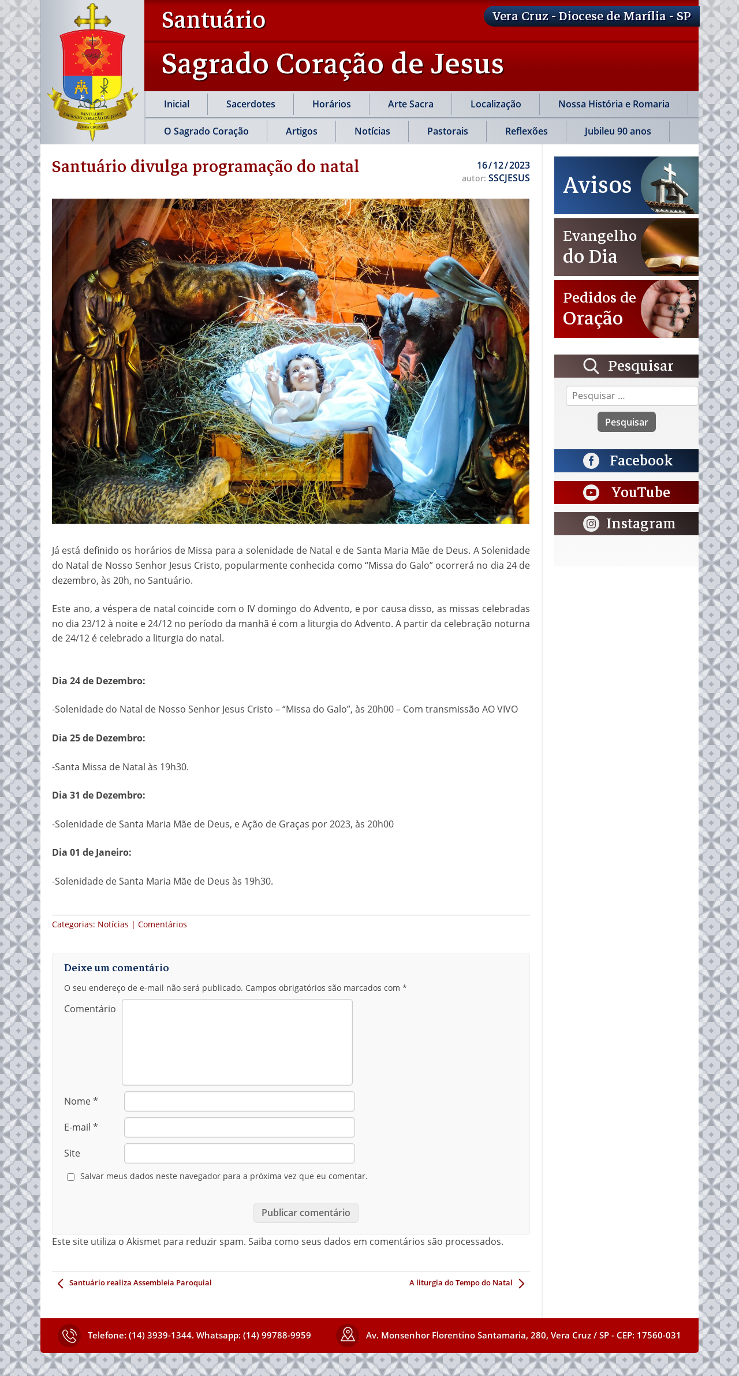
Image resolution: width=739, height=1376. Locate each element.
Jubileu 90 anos (618, 131)
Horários (331, 104)
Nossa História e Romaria (614, 104)
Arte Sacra (411, 104)
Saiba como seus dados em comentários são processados (374, 1241)
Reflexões (526, 131)
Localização (496, 104)
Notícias (372, 131)
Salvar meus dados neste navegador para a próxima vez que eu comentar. (224, 1176)
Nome (81, 1101)
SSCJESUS (509, 177)
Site (72, 1153)
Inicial (176, 104)
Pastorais (447, 131)
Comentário (90, 1008)
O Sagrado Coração (206, 131)
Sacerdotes (250, 104)
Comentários (162, 924)
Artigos (302, 131)
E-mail (81, 1127)
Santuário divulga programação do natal (206, 166)
